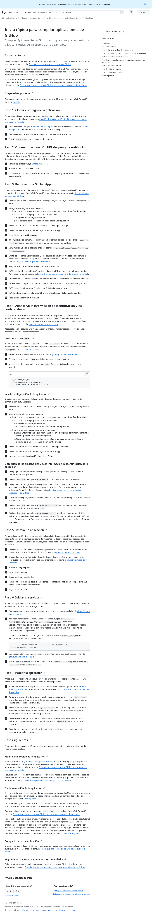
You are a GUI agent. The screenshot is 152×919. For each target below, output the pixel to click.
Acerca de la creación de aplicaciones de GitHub (50, 64)
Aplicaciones (10, 18)
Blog (73, 910)
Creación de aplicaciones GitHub (30, 18)
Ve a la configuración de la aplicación (27, 394)
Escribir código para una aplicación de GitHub (63, 18)
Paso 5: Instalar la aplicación (26, 530)
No (17, 891)
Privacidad (35, 910)
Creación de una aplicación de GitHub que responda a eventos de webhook (53, 85)
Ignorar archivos (32, 349)
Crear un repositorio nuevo (68, 552)
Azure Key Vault (73, 833)
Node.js (16, 102)
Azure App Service (32, 798)
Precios (51, 910)
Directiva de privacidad (12, 895)
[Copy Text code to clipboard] (86, 374)
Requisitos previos (19, 93)
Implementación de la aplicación (43, 324)
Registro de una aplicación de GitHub (33, 261)
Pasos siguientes (18, 740)
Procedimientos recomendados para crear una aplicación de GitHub (55, 867)
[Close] (145, 4)
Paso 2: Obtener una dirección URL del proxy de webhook (46, 147)
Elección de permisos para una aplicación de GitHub (48, 780)
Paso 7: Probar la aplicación (25, 673)
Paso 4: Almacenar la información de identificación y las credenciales (43, 307)
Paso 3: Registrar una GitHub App (29, 184)
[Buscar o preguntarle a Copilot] (86, 12)
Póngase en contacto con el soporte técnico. (71, 894)
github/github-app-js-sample (39, 126)
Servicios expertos (63, 910)
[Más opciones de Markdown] (124, 31)
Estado (43, 910)
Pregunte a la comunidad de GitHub (68, 890)
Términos (25, 910)
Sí (9, 891)
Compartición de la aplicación (23, 841)
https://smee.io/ (40, 163)
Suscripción (143, 12)
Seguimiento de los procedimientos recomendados (35, 859)
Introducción (15, 55)
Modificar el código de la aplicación (26, 756)
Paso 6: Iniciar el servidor (23, 597)
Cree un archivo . (19, 338)
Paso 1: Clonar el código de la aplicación (34, 110)
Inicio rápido (88, 18)
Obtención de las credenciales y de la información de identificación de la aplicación (46, 465)
